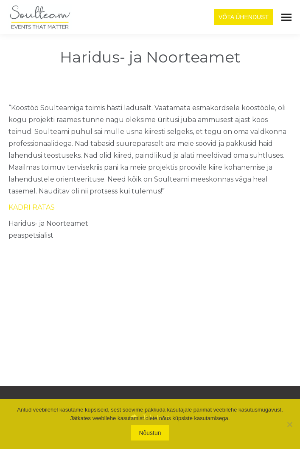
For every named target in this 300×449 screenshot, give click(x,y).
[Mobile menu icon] (286, 17)
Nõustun (150, 432)
